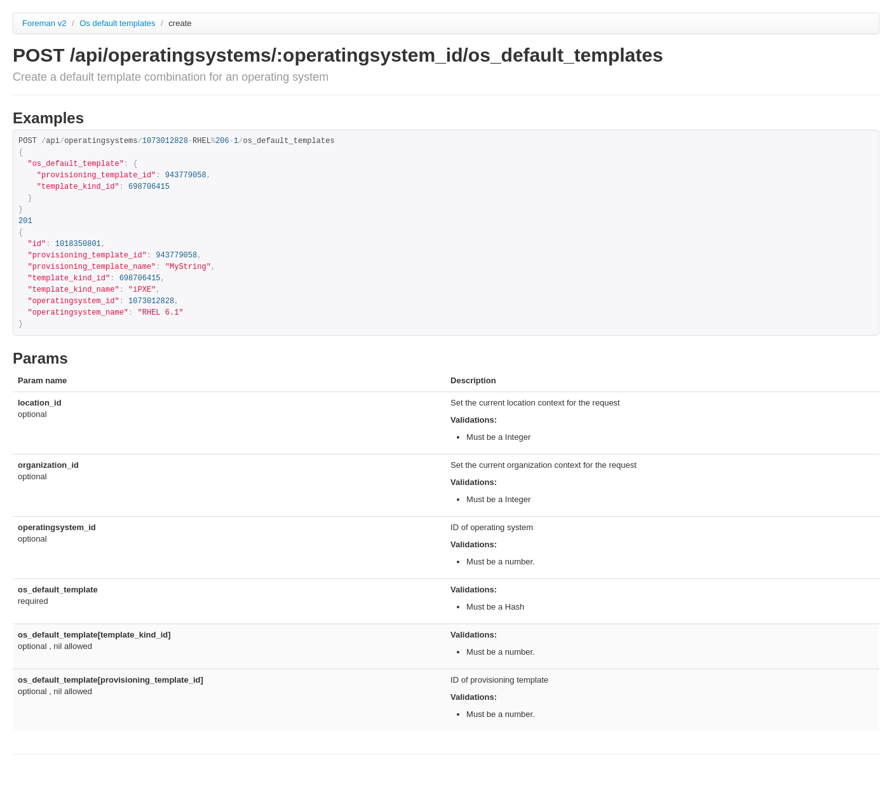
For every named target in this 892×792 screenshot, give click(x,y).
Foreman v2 (44, 23)
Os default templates (118, 23)
